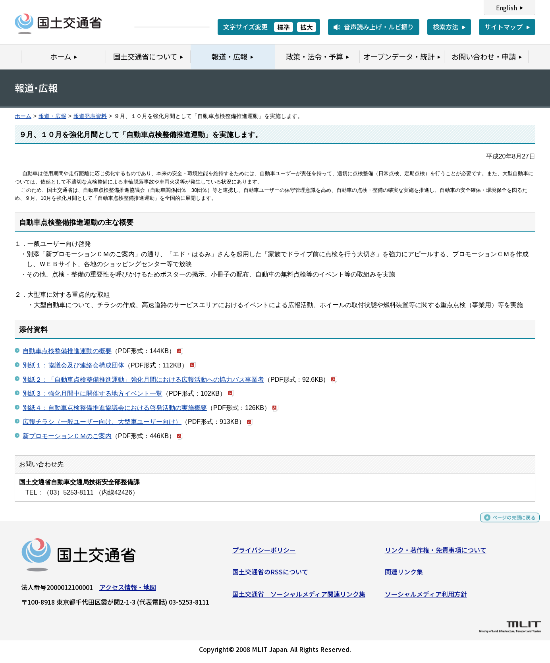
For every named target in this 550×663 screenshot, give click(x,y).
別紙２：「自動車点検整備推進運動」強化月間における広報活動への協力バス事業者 (143, 379)
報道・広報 (52, 116)
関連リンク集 (404, 575)
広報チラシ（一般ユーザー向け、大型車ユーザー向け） (102, 421)
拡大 (306, 27)
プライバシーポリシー (264, 552)
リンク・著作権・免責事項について (435, 552)
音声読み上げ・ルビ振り (379, 26)
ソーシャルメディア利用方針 (426, 597)
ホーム (23, 116)
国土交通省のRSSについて (270, 575)
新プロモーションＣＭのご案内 (67, 436)
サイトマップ (503, 26)
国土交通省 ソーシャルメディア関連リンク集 (298, 597)
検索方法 (445, 26)
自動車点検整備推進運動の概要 (67, 351)
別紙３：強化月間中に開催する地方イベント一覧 (92, 393)
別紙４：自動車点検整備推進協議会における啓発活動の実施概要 (115, 407)
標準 (283, 27)
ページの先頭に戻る (507, 524)
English (506, 7)
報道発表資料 (90, 116)
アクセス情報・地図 (127, 590)
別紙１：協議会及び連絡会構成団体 (73, 365)
